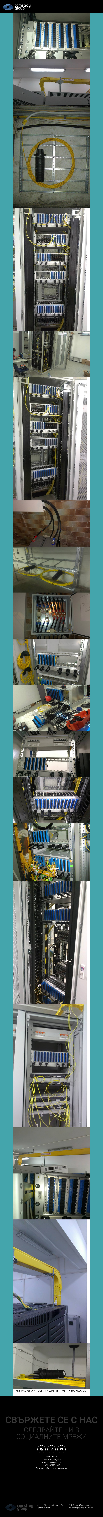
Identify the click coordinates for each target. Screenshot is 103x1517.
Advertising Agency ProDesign (81, 1508)
